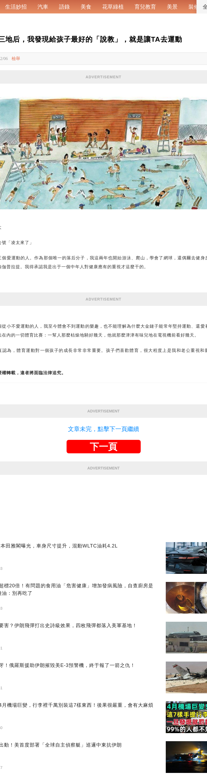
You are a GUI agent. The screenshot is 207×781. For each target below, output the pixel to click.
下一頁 (103, 446)
